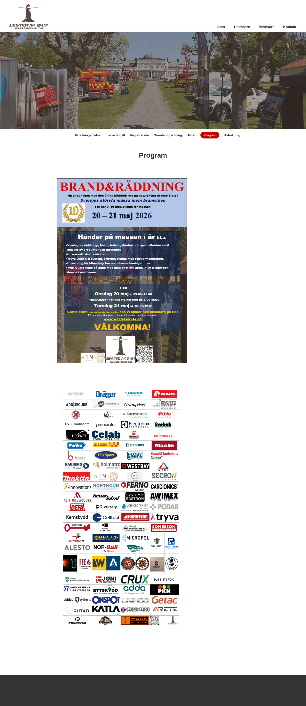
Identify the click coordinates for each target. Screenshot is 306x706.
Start (221, 27)
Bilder (191, 135)
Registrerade (139, 135)
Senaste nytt (116, 135)
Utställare (242, 27)
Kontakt (289, 27)
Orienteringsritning (168, 135)
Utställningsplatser (88, 135)
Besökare (266, 27)
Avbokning (232, 135)
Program (210, 135)
